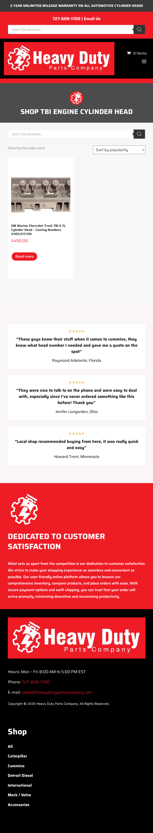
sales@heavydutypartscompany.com (57, 692)
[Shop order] (119, 149)
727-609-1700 (66, 19)
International (20, 785)
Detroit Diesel (20, 775)
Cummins (16, 766)
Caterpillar (17, 756)
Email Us (92, 19)
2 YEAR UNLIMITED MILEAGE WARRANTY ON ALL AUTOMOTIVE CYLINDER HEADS (76, 5)
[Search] (139, 29)
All (10, 746)
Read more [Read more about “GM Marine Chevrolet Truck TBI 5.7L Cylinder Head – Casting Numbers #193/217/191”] (24, 256)
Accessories (18, 805)
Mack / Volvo (19, 795)
